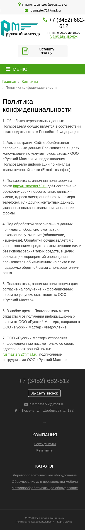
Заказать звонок (64, 36)
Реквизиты (44, 450)
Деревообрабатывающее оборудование (45, 475)
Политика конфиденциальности (35, 521)
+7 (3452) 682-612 (67, 23)
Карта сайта (64, 521)
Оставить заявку (47, 51)
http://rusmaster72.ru (30, 186)
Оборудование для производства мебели (45, 481)
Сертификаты (45, 444)
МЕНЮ (20, 69)
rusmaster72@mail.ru (45, 10)
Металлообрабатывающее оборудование (45, 488)
